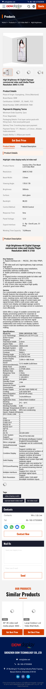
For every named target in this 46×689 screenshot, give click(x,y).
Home (4, 22)
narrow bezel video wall (14, 501)
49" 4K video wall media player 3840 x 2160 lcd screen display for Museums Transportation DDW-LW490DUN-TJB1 (12, 624)
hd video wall (32, 501)
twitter (28, 676)
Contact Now (23, 534)
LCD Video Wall (23, 22)
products (12, 22)
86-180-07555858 (35, 2)
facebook (23, 676)
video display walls (12, 496)
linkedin (18, 676)
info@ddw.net (8, 2)
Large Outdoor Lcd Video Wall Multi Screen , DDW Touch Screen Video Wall (33, 624)
